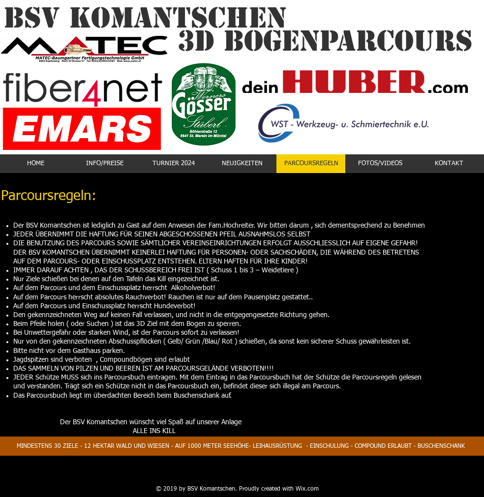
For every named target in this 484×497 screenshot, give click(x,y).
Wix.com (307, 489)
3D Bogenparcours (325, 40)
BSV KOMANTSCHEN (145, 17)
